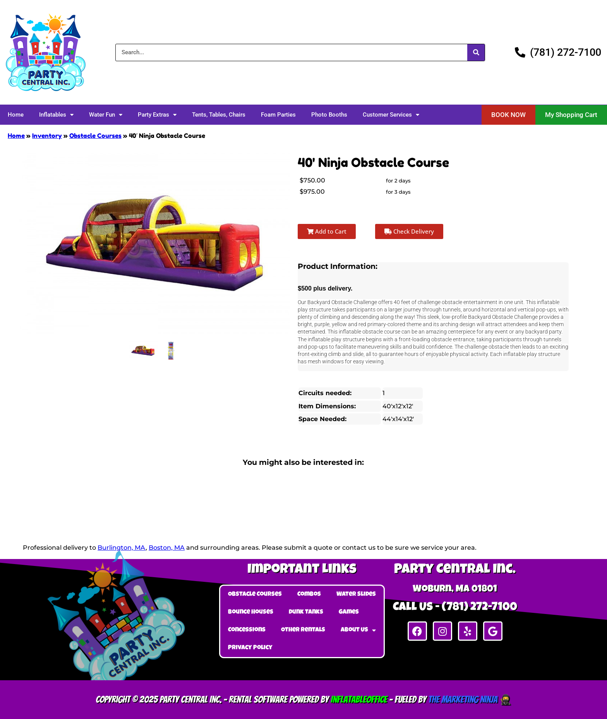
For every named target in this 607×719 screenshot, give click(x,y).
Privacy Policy (250, 648)
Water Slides (356, 595)
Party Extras (157, 115)
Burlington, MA (122, 547)
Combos (309, 595)
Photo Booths (329, 114)
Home (16, 114)
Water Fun (105, 115)
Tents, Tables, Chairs (218, 114)
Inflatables (56, 115)
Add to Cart (326, 231)
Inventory (47, 135)
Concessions (247, 630)
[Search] (476, 52)
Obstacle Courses (95, 135)
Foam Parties (278, 114)
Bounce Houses (250, 612)
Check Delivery (409, 231)
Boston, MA (167, 547)
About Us (358, 630)
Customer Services (391, 115)
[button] (508, 115)
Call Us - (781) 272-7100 (455, 608)
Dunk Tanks (306, 612)
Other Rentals (303, 630)
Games (349, 612)
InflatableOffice (359, 699)
